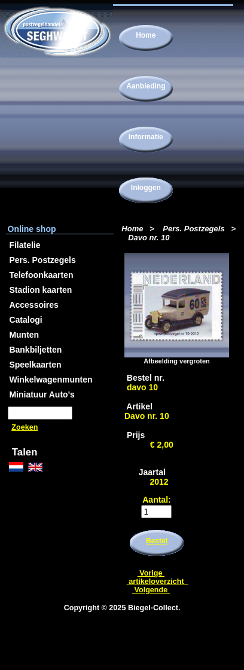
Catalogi (25, 320)
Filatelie (24, 245)
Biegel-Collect (153, 608)
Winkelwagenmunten (50, 379)
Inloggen (146, 187)
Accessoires (34, 305)
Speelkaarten (35, 364)
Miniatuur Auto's (41, 394)
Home (145, 35)
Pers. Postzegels (193, 228)
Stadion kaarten (40, 290)
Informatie (146, 137)
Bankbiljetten (35, 349)
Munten (24, 334)
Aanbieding (145, 86)
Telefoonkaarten (41, 275)
